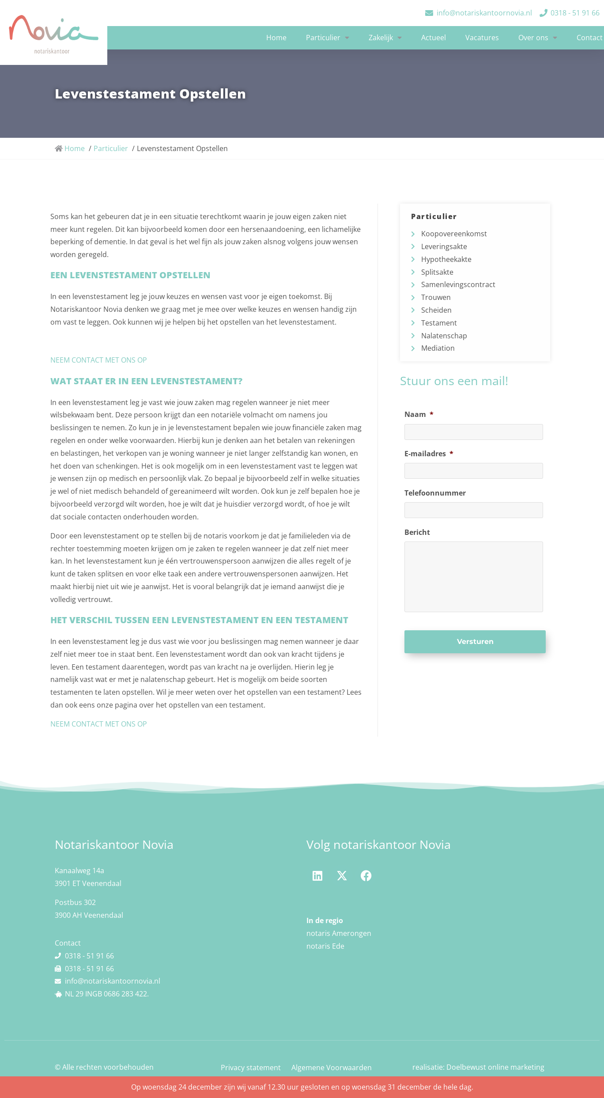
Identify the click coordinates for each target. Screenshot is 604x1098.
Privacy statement (251, 1067)
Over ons (537, 37)
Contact (590, 37)
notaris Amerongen (338, 933)
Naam (419, 414)
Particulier (327, 37)
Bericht (417, 532)
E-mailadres (428, 453)
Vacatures (482, 37)
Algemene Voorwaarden (331, 1067)
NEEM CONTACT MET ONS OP (98, 360)
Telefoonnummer (435, 493)
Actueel (433, 37)
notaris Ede (325, 946)
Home (276, 37)
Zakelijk (385, 37)
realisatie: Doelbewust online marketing (478, 1067)
